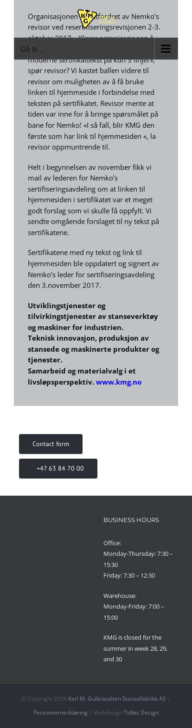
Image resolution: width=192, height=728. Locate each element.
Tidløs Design (141, 712)
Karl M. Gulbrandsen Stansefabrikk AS (117, 699)
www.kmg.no (118, 381)
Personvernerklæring (60, 712)
